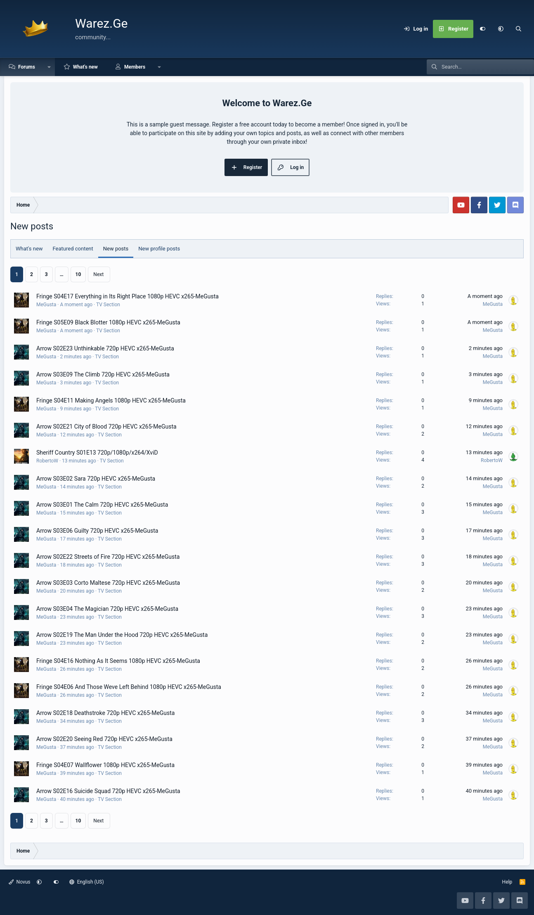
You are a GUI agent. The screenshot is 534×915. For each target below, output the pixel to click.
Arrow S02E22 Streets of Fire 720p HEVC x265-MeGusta (108, 556)
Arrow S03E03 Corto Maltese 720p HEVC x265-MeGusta (108, 582)
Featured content (73, 248)
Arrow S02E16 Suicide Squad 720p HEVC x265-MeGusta (108, 791)
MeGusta (46, 304)
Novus (20, 882)
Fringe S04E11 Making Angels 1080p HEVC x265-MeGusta (111, 400)
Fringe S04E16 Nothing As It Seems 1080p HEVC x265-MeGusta (118, 661)
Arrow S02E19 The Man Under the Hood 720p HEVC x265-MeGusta (122, 634)
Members (134, 67)
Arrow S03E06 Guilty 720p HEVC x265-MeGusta (97, 530)
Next (98, 274)
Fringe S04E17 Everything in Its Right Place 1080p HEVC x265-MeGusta (127, 296)
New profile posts (159, 248)
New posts (116, 248)
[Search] (519, 29)
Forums (26, 67)
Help (507, 882)
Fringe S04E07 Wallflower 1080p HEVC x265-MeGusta (105, 765)
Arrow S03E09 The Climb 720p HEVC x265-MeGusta (103, 374)
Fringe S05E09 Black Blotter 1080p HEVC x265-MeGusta (108, 322)
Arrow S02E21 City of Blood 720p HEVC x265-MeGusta (106, 426)
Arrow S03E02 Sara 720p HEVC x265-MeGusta (95, 478)
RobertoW (47, 461)
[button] (500, 29)
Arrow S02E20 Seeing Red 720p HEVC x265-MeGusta (104, 739)
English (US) (86, 882)
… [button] (62, 274)
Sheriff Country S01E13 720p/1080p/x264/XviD (97, 452)
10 (78, 274)
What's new (85, 67)
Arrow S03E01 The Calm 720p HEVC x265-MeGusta (102, 504)
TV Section (108, 304)
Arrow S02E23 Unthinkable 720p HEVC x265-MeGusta (105, 348)
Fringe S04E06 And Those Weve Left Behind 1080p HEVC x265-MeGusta (128, 687)
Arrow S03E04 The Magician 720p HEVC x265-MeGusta (107, 608)
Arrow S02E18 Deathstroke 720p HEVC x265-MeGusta (105, 713)
